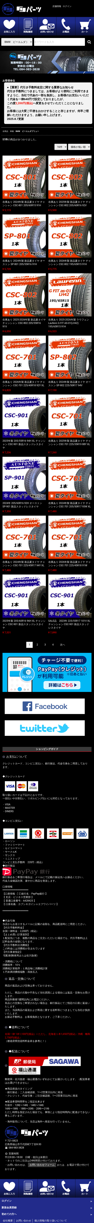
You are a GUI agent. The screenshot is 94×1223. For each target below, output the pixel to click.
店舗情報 (56, 6)
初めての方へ (9, 1213)
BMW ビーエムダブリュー (27, 131)
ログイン (67, 6)
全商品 (5, 131)
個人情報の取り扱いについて (50, 1220)
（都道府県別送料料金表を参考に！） (26, 1040)
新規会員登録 (9, 1207)
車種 (12, 131)
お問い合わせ (23, 1220)
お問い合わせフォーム (42, 1164)
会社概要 (8, 1220)
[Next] (63, 645)
